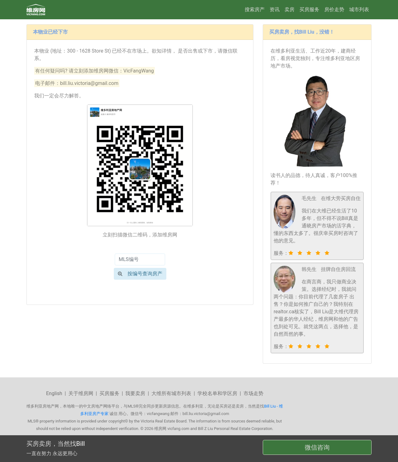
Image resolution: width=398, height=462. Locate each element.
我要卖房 (135, 393)
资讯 (275, 9)
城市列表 (359, 9)
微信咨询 (317, 447)
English (54, 393)
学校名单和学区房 (217, 393)
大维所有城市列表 (171, 393)
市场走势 (253, 393)
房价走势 (334, 9)
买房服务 (309, 9)
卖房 (289, 9)
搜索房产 (255, 9)
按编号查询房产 (140, 274)
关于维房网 (80, 393)
